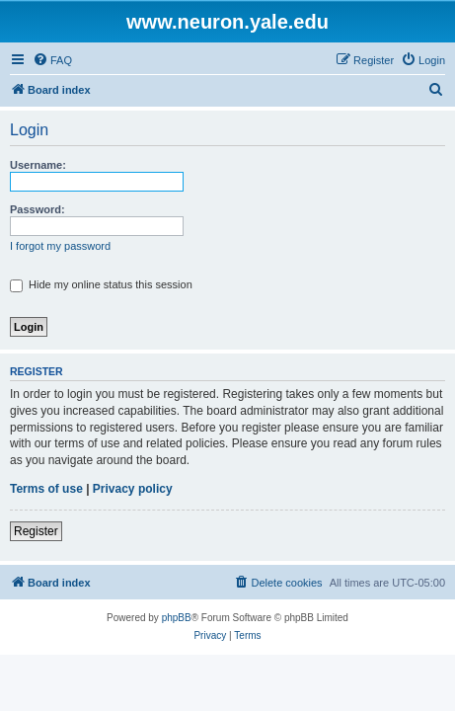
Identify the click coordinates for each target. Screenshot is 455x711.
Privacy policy (133, 489)
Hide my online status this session (101, 284)
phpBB (176, 617)
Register (36, 531)
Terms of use (46, 489)
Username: (38, 165)
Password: (37, 209)
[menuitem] (52, 60)
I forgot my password (60, 246)
